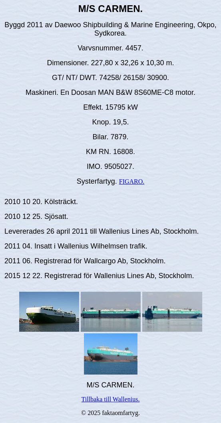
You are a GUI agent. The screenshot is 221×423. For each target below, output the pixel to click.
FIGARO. (132, 181)
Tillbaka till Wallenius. (111, 399)
